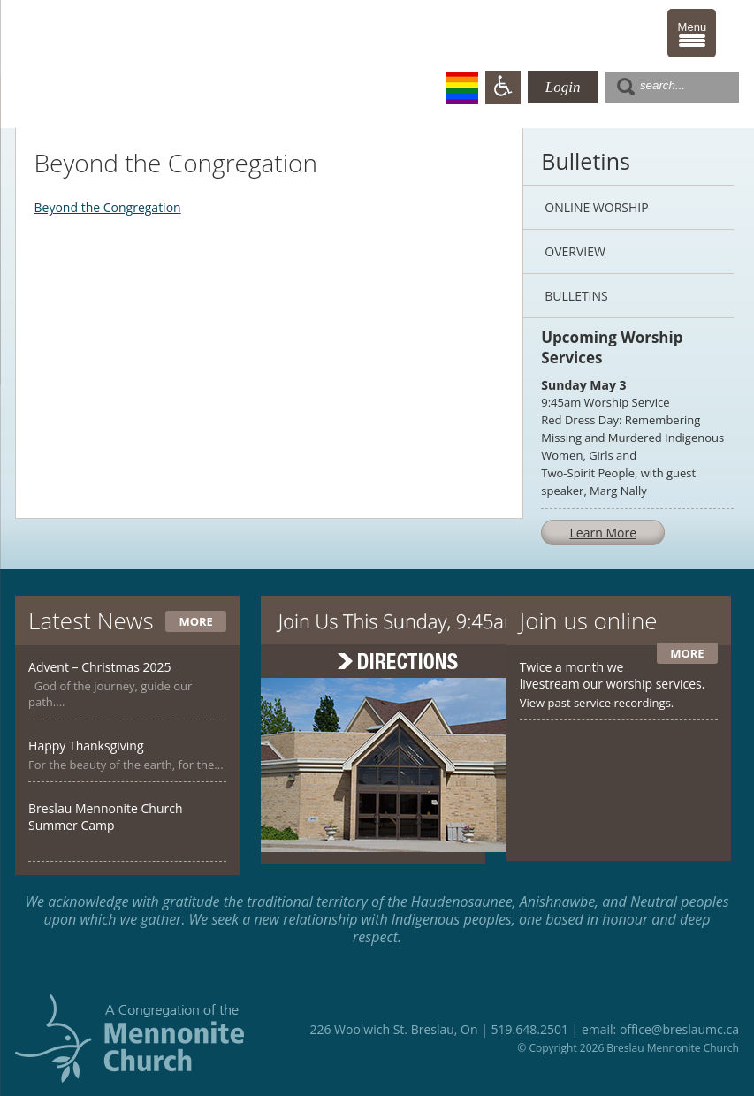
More (195, 621)
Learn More (603, 532)
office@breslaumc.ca (679, 1029)
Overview (575, 251)
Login (563, 87)
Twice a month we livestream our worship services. (612, 675)
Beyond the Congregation (107, 207)
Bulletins (576, 295)
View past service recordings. (597, 703)
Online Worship (596, 207)
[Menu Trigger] (691, 33)
